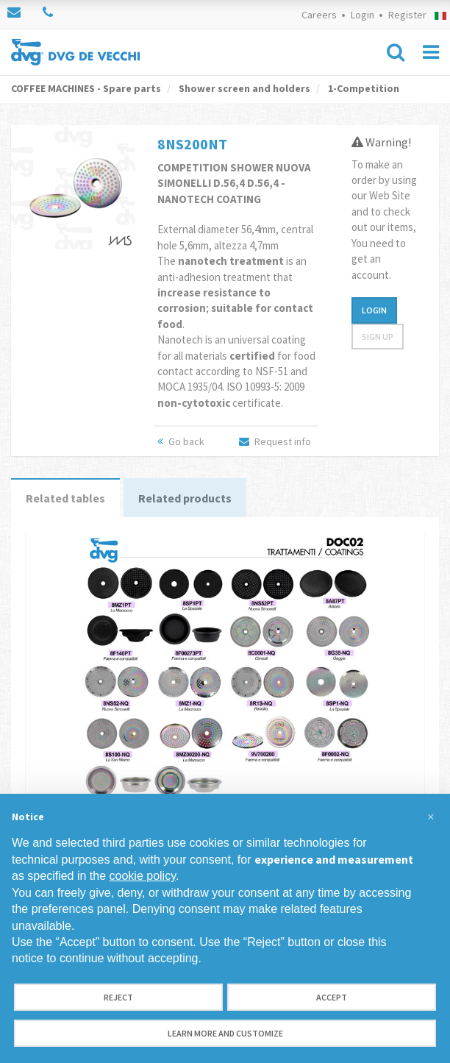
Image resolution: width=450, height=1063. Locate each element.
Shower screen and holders (243, 88)
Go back (180, 441)
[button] (431, 817)
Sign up (377, 336)
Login (362, 14)
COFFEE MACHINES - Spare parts (86, 88)
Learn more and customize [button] (225, 1033)
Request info (275, 441)
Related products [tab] (185, 498)
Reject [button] (118, 997)
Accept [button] (331, 997)
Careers (319, 14)
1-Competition (362, 88)
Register (407, 14)
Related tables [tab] (65, 498)
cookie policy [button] (143, 876)
